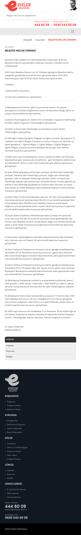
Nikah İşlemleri (13, 493)
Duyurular (40, 40)
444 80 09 (41, 25)
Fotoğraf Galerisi (14, 406)
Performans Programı (16, 425)
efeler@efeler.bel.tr (16, 510)
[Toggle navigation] (72, 31)
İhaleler (9, 357)
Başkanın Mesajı (13, 410)
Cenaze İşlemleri (14, 497)
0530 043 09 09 (64, 25)
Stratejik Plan (12, 421)
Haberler (10, 346)
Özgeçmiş (11, 402)
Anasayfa (27, 40)
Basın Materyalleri (14, 432)
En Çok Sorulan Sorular (16, 490)
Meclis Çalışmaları (14, 429)
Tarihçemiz (11, 444)
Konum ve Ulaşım (14, 451)
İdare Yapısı (12, 455)
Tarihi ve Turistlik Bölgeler (17, 448)
